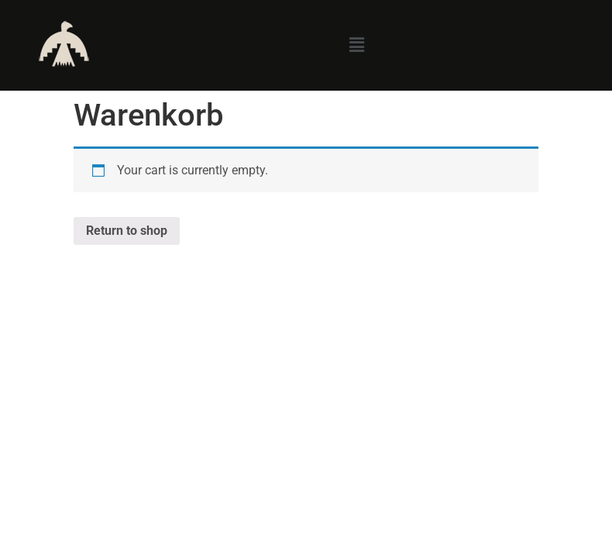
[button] (356, 45)
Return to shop (126, 230)
